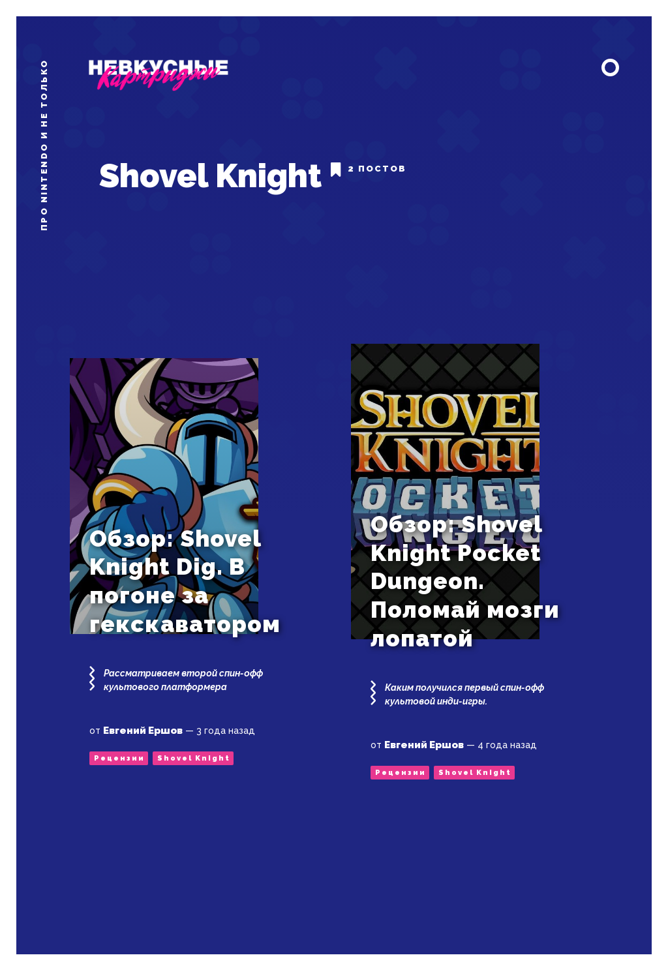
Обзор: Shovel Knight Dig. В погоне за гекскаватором (185, 565)
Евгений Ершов (143, 715)
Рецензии (119, 742)
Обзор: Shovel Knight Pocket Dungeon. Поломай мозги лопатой (465, 565)
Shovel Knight (193, 742)
